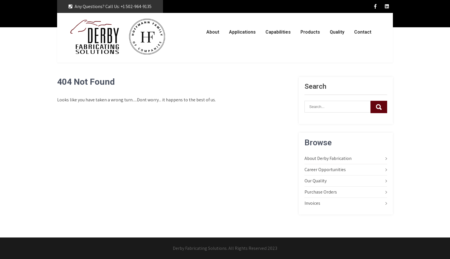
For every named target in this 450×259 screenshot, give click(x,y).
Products (310, 32)
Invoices (312, 203)
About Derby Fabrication (328, 158)
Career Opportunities (325, 170)
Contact (362, 32)
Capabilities (278, 32)
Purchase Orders (320, 192)
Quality (337, 32)
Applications (242, 32)
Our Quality (315, 181)
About (212, 32)
